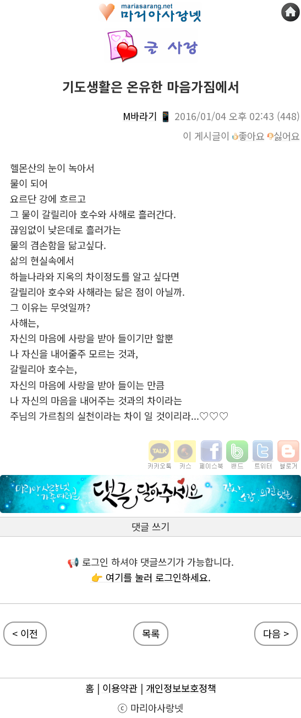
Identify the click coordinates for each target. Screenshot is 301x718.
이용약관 (120, 688)
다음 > (276, 633)
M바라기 (140, 116)
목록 (151, 633)
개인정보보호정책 (181, 688)
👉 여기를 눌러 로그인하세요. (151, 577)
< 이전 (25, 633)
